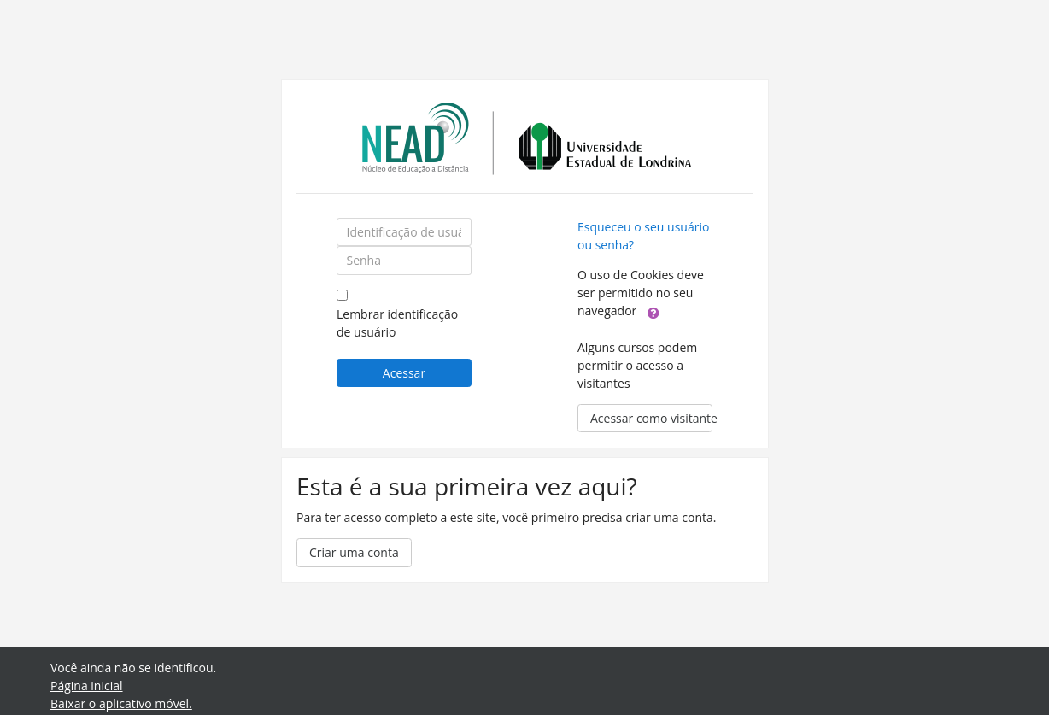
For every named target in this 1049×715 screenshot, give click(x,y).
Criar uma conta (354, 552)
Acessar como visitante (651, 418)
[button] (653, 311)
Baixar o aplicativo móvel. (121, 703)
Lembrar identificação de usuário (397, 323)
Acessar (404, 373)
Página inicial (86, 685)
